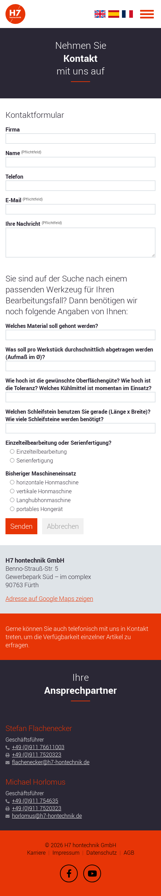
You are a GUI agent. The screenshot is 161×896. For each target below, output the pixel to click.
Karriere (36, 852)
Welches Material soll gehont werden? (51, 326)
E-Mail (24, 200)
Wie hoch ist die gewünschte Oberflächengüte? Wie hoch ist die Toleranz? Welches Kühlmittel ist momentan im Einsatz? (78, 384)
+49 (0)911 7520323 (36, 754)
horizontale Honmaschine (47, 482)
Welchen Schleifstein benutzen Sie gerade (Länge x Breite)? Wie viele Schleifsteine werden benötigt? (77, 415)
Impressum (65, 852)
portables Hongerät (39, 509)
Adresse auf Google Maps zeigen (49, 598)
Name (23, 153)
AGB (129, 852)
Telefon (14, 176)
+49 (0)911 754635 (35, 800)
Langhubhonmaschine (43, 500)
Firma (12, 129)
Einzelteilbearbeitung (41, 451)
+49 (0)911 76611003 (38, 747)
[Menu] (147, 14)
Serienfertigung (34, 460)
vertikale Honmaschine (44, 491)
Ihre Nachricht (33, 224)
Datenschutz (101, 852)
